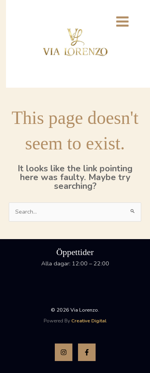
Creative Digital (88, 321)
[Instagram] (63, 352)
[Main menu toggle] (122, 21)
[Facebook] (87, 352)
